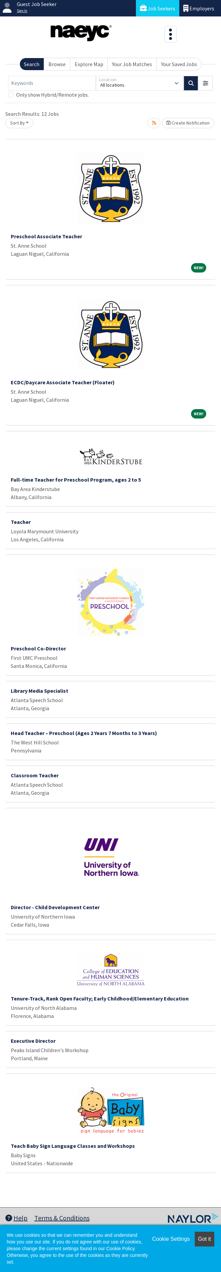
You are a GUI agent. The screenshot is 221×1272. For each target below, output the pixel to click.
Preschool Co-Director (38, 648)
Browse (57, 64)
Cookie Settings (171, 1239)
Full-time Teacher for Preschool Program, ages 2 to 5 (76, 479)
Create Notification (188, 123)
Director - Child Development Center (55, 907)
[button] (205, 83)
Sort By (17, 123)
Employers (198, 8)
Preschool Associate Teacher (46, 236)
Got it (204, 1239)
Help (16, 1218)
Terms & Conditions (61, 1218)
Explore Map (89, 64)
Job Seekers (157, 8)
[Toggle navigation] (170, 34)
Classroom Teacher (35, 775)
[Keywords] (52, 83)
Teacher (21, 522)
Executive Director (33, 1040)
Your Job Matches (132, 64)
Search (31, 64)
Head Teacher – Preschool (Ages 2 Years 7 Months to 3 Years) (84, 733)
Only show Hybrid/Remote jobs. (52, 94)
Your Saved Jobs (179, 64)
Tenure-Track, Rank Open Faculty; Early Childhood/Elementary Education (100, 998)
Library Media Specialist (39, 690)
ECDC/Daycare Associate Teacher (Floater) (63, 382)
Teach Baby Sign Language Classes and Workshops (73, 1145)
